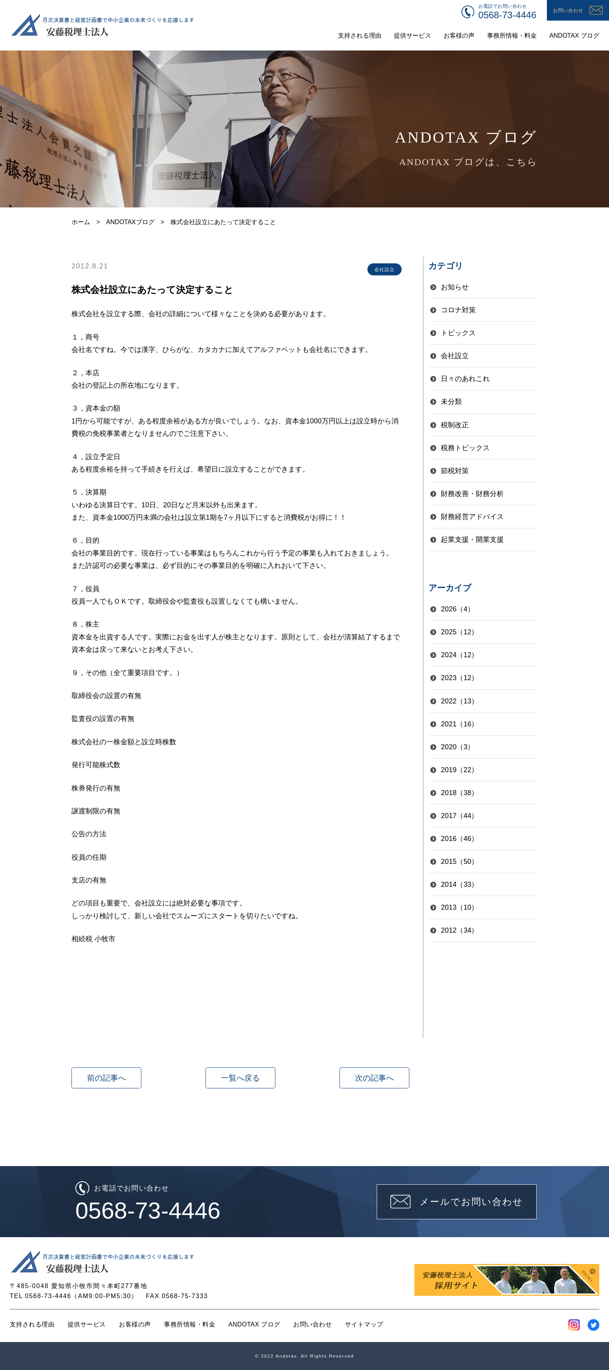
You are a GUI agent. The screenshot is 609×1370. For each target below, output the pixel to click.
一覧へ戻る (240, 1078)
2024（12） (459, 655)
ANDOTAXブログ (130, 222)
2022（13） (459, 701)
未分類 (451, 402)
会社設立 (455, 356)
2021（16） (459, 724)
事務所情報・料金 (189, 1324)
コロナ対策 (458, 310)
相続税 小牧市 (93, 939)
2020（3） (457, 747)
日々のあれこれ (465, 379)
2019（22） (459, 770)
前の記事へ (106, 1078)
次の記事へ (374, 1078)
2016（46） (459, 839)
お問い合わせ (312, 1324)
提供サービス (87, 1324)
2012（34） (459, 930)
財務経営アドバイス (472, 516)
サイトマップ (364, 1324)
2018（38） (459, 793)
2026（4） (457, 609)
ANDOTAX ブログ (254, 1324)
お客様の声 (135, 1324)
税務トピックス (465, 448)
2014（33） (459, 884)
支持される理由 (32, 1324)
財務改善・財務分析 (472, 494)
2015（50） (459, 861)
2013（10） (459, 907)
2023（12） (459, 678)
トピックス (458, 333)
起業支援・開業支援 (472, 539)
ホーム (80, 222)
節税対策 (455, 471)
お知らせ (455, 287)
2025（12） (459, 632)
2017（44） (459, 816)
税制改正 (455, 425)
